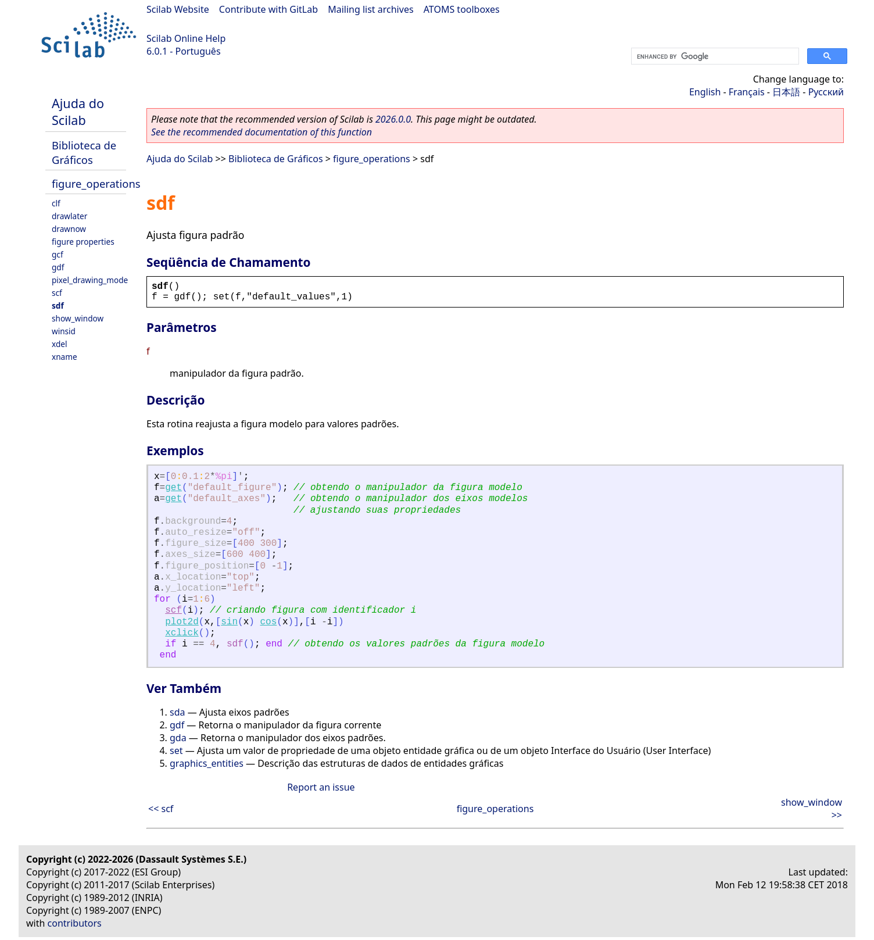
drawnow (69, 228)
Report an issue (320, 787)
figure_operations (96, 183)
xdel (59, 343)
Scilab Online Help (185, 38)
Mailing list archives (370, 9)
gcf (57, 254)
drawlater (69, 215)
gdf (58, 267)
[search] (714, 56)
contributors (75, 923)
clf (56, 203)
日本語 (786, 91)
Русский (826, 91)
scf (57, 292)
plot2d (182, 622)
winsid (64, 331)
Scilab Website (177, 9)
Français (747, 91)
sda (177, 712)
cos (268, 622)
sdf (58, 305)
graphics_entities (206, 763)
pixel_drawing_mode (90, 279)
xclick (182, 633)
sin (229, 622)
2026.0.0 (393, 119)
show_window (77, 318)
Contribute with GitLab (268, 9)
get (173, 487)
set (176, 750)
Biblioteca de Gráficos (84, 152)
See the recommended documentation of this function (261, 132)
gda (178, 737)
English (705, 91)
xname (64, 356)
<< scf (160, 808)
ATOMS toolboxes (462, 9)
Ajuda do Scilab (78, 111)
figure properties (83, 241)
